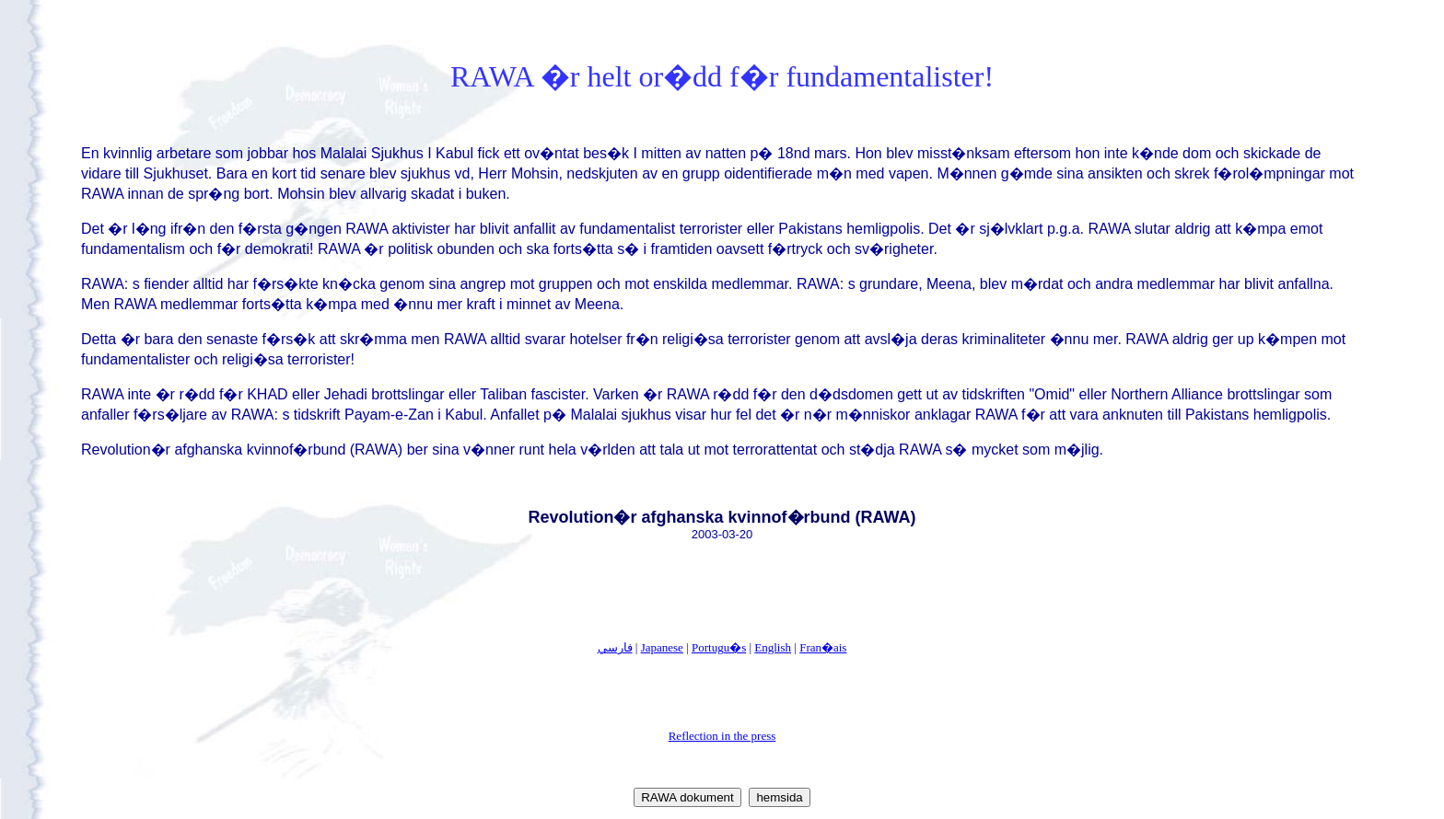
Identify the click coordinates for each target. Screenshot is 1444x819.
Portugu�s (719, 647)
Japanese (662, 647)
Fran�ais (822, 647)
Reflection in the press (722, 736)
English (772, 647)
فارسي (615, 647)
